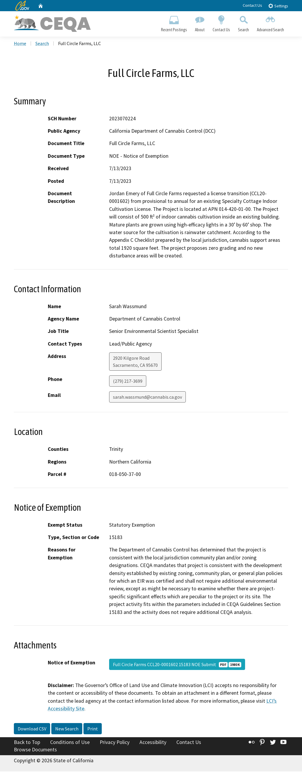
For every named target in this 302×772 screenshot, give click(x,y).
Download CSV (32, 729)
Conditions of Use (70, 743)
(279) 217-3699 (127, 382)
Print (92, 729)
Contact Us (252, 5)
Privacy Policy (114, 743)
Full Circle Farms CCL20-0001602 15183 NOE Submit (177, 665)
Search (243, 22)
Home (20, 44)
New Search (66, 729)
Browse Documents (35, 750)
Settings (278, 6)
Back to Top (27, 743)
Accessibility (152, 743)
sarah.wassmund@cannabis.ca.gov (147, 397)
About (199, 22)
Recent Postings (174, 22)
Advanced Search (270, 22)
